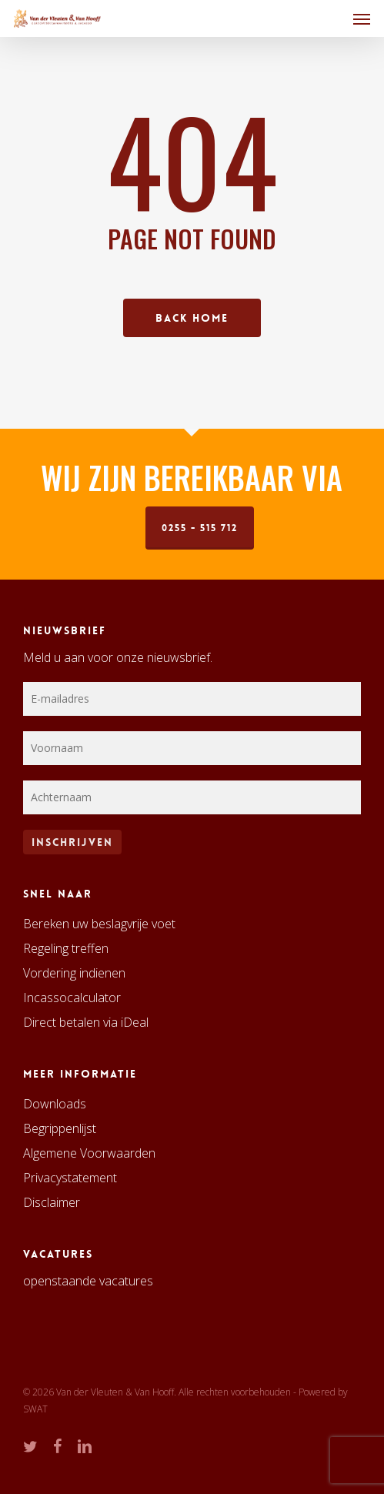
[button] (361, 18)
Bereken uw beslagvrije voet (99, 923)
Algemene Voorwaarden (89, 1153)
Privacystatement (70, 1177)
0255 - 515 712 (200, 528)
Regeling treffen (66, 948)
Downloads (54, 1103)
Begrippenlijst (59, 1128)
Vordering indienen (74, 972)
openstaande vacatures (88, 1280)
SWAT (35, 1408)
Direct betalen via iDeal (86, 1022)
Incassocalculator (72, 997)
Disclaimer (51, 1202)
